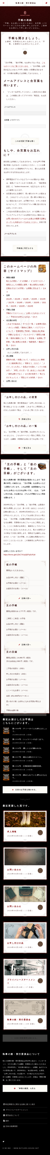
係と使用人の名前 (37, 285)
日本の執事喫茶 (10, 1126)
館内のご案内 (27, 327)
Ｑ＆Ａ (34, 317)
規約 (6, 1121)
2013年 (17, 299)
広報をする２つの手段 (15, 288)
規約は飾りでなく (15, 374)
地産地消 (32, 342)
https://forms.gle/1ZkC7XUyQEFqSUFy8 (19, 555)
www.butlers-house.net (26, 1148)
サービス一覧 (28, 324)
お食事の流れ (41, 324)
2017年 (11, 302)
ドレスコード (28, 335)
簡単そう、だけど (32, 363)
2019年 (28, 302)
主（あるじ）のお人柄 (36, 370)
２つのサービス (37, 281)
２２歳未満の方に (15, 363)
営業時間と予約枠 (23, 331)
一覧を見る (26, 448)
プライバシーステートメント (15, 1110)
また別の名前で (31, 374)
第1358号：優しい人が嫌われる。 (27, 748)
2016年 (43, 299)
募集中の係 (10, 360)
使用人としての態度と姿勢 (16, 285)
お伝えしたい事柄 (38, 360)
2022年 (13, 306)
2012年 (9, 299)
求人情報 (12, 832)
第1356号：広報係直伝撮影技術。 (27, 766)
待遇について (23, 360)
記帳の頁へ (26, 598)
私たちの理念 (11, 281)
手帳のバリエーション (15, 313)
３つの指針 (23, 281)
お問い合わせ (14, 870)
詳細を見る (26, 419)
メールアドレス (9, 107)
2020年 (36, 302)
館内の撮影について (18, 338)
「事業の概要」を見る (26, 1088)
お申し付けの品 (15, 943)
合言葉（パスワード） (12, 120)
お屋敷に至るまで (33, 288)
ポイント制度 (13, 327)
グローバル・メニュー (3, 3)
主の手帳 (46, 3)
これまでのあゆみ (13, 324)
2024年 (30, 306)
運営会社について (11, 1115)
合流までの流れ (29, 367)
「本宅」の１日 (18, 370)
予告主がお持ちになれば (20, 317)
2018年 (20, 302)
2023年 (22, 306)
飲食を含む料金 (38, 331)
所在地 (31, 338)
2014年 (26, 299)
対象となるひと (14, 335)
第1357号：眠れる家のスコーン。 (27, 757)
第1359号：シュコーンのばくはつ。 (28, 739)
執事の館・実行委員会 (26, 3)
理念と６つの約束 (28, 377)
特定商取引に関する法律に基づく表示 (19, 1104)
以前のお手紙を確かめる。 (26, 790)
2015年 (34, 299)
